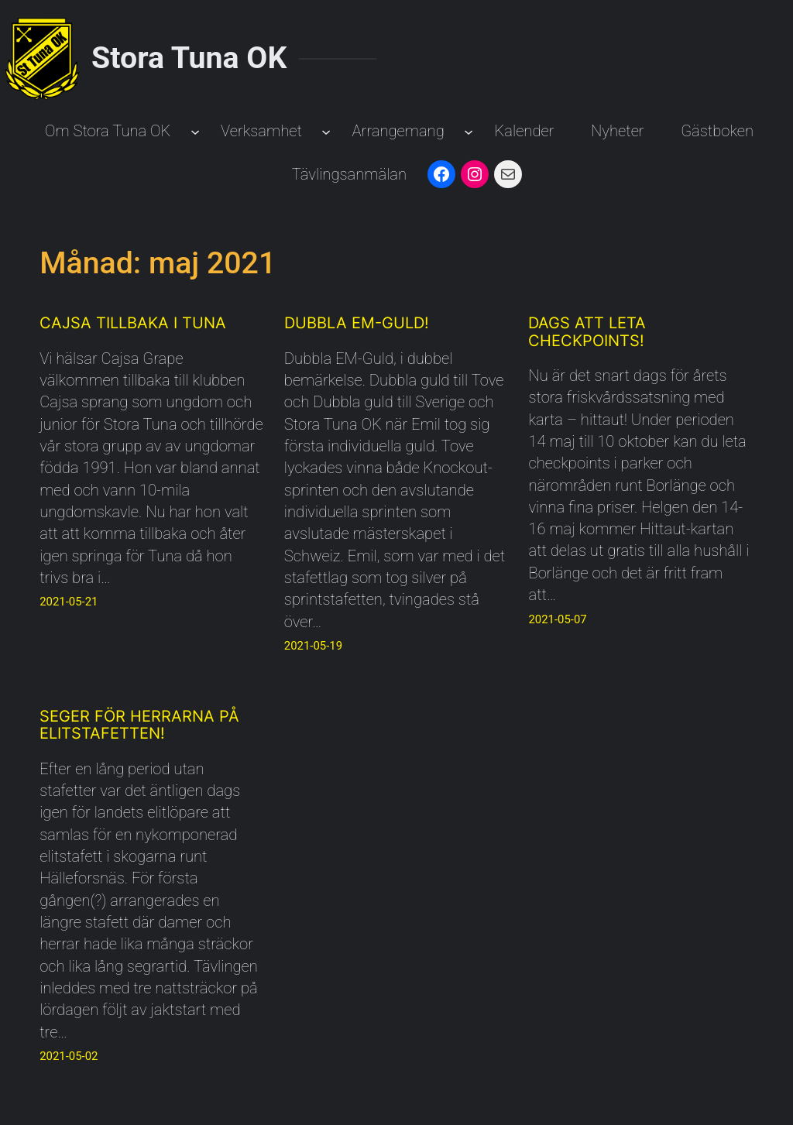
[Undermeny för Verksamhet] (326, 130)
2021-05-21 (68, 602)
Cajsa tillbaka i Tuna (132, 322)
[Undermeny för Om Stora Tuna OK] (195, 130)
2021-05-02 (68, 1056)
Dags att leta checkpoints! (587, 331)
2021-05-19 (313, 646)
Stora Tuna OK (189, 58)
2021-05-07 (557, 619)
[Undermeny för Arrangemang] (468, 130)
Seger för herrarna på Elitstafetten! (139, 725)
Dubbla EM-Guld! (356, 322)
